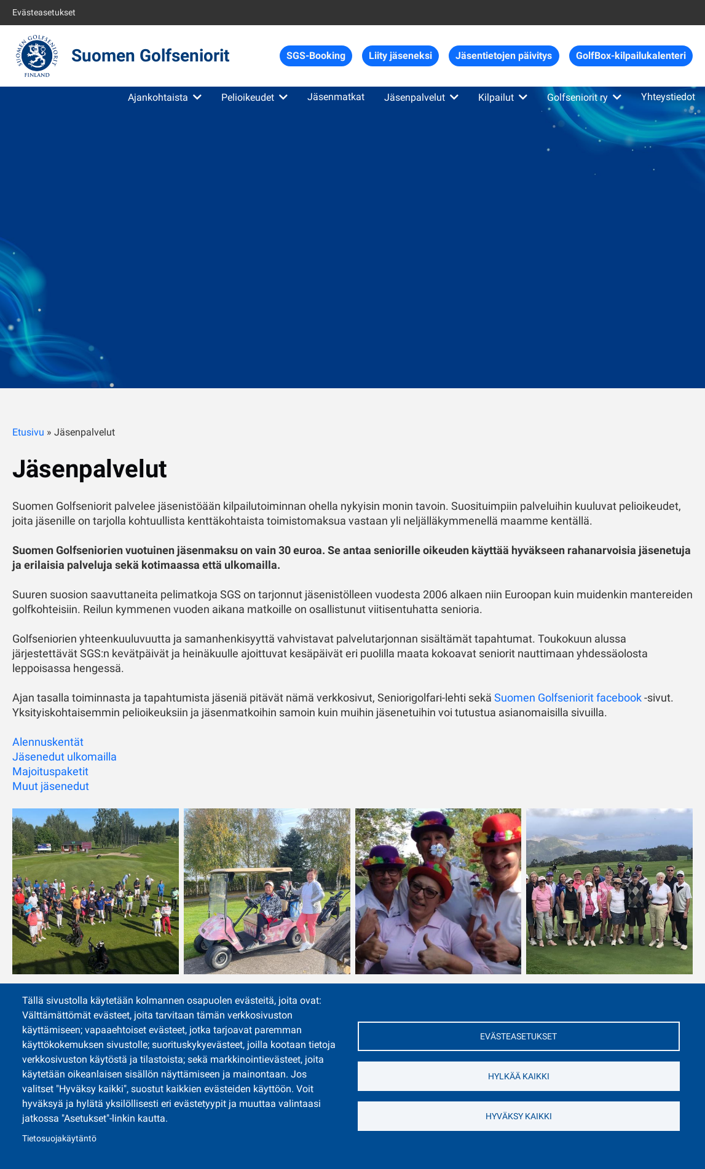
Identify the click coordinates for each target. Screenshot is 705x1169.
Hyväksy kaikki (519, 1116)
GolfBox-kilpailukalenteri (631, 55)
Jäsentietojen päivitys (503, 55)
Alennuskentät (48, 741)
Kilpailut (496, 97)
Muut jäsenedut (50, 786)
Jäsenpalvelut (414, 97)
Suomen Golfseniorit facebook (568, 697)
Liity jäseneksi (400, 55)
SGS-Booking (315, 55)
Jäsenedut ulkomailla (64, 756)
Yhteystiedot (668, 97)
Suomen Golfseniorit (150, 55)
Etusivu (28, 432)
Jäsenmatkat (335, 97)
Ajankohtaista (158, 97)
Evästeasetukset (44, 12)
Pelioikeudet (247, 97)
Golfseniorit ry (577, 97)
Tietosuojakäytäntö (59, 1138)
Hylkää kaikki (518, 1076)
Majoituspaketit (50, 771)
